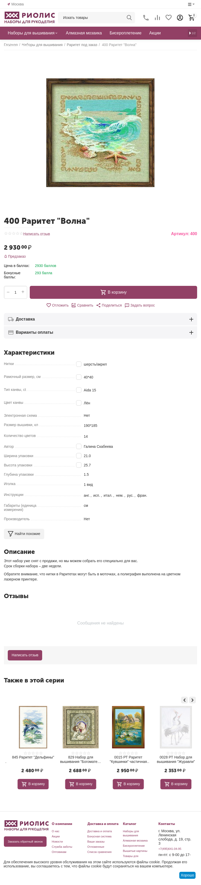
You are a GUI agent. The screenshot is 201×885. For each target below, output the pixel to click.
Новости (57, 841)
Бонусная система (99, 836)
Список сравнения (99, 851)
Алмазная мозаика (135, 840)
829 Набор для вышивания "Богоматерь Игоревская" (124, 759)
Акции (56, 836)
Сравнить (82, 305)
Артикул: (180, 234)
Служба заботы (62, 846)
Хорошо (187, 875)
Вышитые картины (135, 850)
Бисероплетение (134, 845)
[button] (109, 305)
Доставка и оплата (99, 831)
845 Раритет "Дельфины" (77, 757)
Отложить (57, 305)
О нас (55, 831)
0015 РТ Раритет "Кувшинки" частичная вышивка (171, 759)
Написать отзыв (36, 234)
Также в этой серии (34, 680)
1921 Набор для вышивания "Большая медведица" (29, 759)
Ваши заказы (96, 841)
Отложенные (96, 846)
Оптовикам (59, 851)
